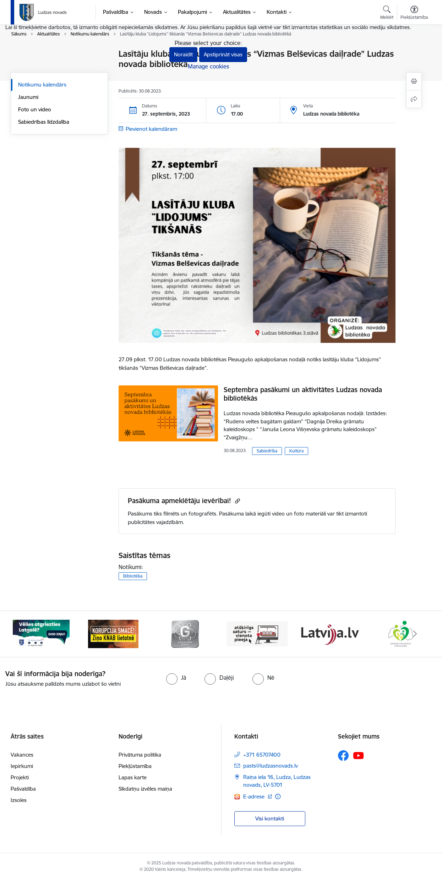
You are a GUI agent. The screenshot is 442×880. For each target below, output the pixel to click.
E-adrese (254, 796)
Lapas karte (133, 777)
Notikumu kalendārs (42, 84)
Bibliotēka (132, 576)
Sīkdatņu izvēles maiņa (145, 788)
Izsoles (19, 800)
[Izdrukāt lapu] (413, 81)
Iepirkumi (22, 766)
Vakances (22, 754)
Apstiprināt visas (223, 54)
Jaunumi (28, 97)
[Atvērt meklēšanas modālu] (387, 13)
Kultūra (296, 450)
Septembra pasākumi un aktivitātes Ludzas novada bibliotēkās (303, 393)
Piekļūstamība (135, 766)
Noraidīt (183, 54)
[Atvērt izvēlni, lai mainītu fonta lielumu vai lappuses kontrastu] (414, 13)
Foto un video (34, 109)
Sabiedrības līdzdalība (43, 121)
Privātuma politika (140, 754)
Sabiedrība (267, 450)
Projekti (20, 777)
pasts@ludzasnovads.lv (270, 765)
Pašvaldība (23, 788)
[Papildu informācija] (277, 796)
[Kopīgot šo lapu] (413, 99)
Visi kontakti (269, 818)
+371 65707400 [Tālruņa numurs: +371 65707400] (261, 754)
